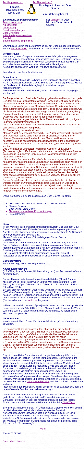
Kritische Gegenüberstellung (17, 35)
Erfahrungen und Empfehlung (18, 40)
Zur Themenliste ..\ (42, 2)
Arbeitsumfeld (10, 25)
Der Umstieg (9, 27)
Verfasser (55, 19)
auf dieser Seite (19, 48)
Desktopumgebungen (14, 30)
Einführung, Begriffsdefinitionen (20, 19)
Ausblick (7, 38)
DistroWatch (68, 402)
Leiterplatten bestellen (38, 381)
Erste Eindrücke (11, 33)
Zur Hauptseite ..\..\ (13, 2)
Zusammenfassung (13, 22)
